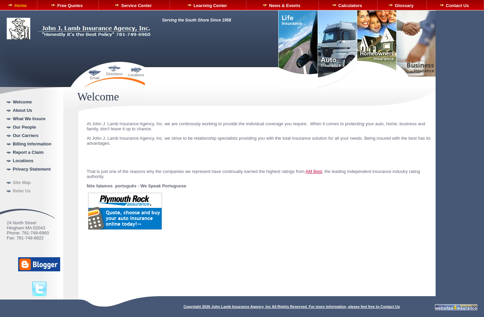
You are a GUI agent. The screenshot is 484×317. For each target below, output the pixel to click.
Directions (114, 74)
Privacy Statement (32, 169)
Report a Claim (28, 152)
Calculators (350, 5)
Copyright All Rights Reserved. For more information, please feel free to (282, 307)
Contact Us (457, 5)
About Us (22, 110)
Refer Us (22, 190)
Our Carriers (26, 135)
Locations (136, 75)
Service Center (136, 5)
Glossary (404, 5)
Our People (24, 127)
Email (94, 78)
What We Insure (29, 118)
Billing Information (32, 143)
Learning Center (210, 5)
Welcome (22, 101)
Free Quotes (70, 5)
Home (20, 5)
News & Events (284, 5)
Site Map (22, 182)
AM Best (314, 171)
